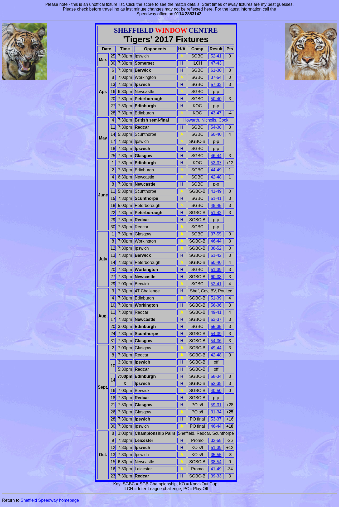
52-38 (216, 383)
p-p (216, 91)
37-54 (216, 77)
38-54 (216, 462)
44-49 (216, 170)
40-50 (216, 390)
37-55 (216, 234)
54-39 (216, 333)
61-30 (216, 70)
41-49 (216, 191)
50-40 (216, 98)
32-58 (216, 440)
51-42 (216, 212)
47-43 (216, 63)
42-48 (216, 177)
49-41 (216, 312)
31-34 (216, 412)
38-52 (216, 248)
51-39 (216, 269)
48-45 (216, 205)
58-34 (216, 376)
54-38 (216, 127)
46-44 (216, 155)
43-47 (216, 113)
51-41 (216, 198)
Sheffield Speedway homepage (50, 500)
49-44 (216, 348)
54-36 (216, 341)
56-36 (216, 305)
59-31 (216, 405)
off (216, 362)
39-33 (216, 476)
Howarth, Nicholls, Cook (206, 120)
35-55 (216, 454)
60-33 (216, 276)
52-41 (216, 56)
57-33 (216, 84)
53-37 (216, 163)
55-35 (216, 326)
